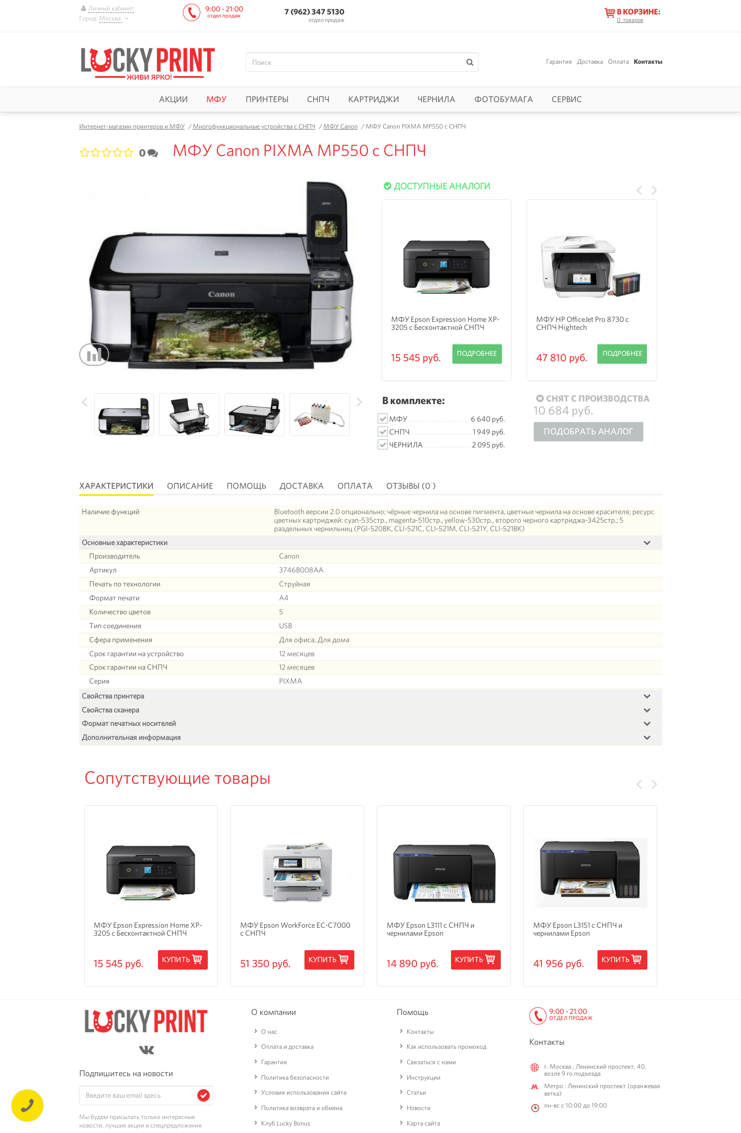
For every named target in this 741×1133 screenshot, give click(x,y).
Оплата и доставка (287, 1078)
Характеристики (116, 485)
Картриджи (373, 99)
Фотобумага (503, 99)
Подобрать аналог (588, 431)
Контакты (648, 61)
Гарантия (559, 61)
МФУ (216, 99)
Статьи (416, 1124)
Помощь (246, 485)
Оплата (618, 61)
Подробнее (477, 353)
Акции (173, 99)
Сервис (567, 99)
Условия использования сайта (303, 1124)
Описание (190, 485)
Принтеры (267, 99)
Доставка (590, 61)
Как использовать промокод (446, 1078)
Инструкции (424, 1109)
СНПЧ (318, 99)
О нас (269, 1063)
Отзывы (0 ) (411, 485)
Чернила (436, 99)
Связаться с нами (431, 1093)
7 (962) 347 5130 (314, 11)
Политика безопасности (295, 1109)
